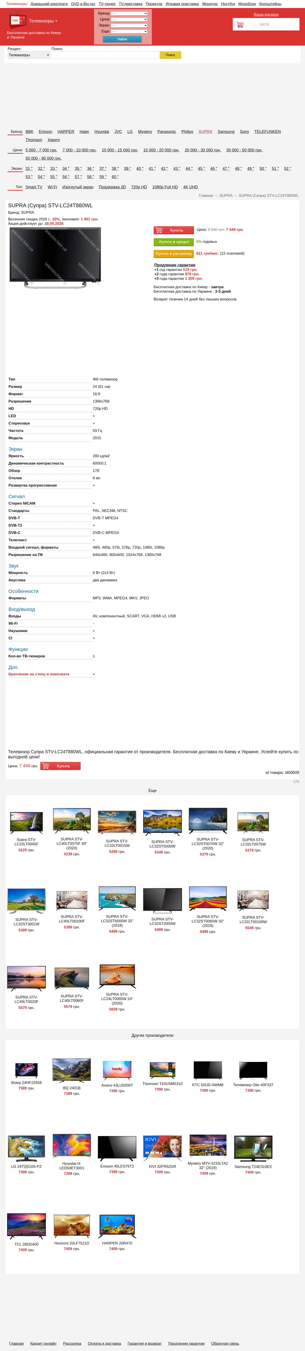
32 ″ (41, 168)
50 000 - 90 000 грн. (44, 158)
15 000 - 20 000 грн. (161, 150)
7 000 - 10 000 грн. (79, 150)
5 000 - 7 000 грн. (41, 150)
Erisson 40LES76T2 (117, 1166)
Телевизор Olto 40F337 (253, 1085)
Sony (244, 131)
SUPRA (205, 131)
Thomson (34, 140)
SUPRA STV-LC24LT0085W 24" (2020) (117, 998)
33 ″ (53, 168)
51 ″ (275, 168)
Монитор (210, 4)
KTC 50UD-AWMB (207, 1085)
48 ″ (238, 168)
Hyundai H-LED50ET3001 (71, 1166)
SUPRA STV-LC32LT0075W (253, 842)
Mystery (145, 131)
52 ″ (287, 168)
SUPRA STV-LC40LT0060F (72, 998)
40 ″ (139, 168)
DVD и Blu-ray (83, 4)
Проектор (154, 4)
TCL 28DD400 (26, 1244)
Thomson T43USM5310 (162, 1084)
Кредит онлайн (43, 1343)
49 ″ (250, 168)
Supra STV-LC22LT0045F (26, 842)
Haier (84, 131)
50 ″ (263, 168)
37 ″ (102, 168)
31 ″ (29, 168)
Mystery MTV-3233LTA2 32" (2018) (208, 1165)
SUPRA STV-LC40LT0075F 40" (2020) (72, 843)
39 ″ (127, 168)
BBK (30, 131)
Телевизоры (16, 4)
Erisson (45, 131)
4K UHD (190, 187)
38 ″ (115, 168)
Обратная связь (225, 1343)
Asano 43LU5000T (117, 1085)
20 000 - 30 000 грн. (203, 150)
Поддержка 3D (112, 187)
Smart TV (34, 187)
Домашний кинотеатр (49, 4)
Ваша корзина (266, 14)
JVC (118, 131)
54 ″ (41, 177)
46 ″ (213, 168)
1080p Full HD (165, 187)
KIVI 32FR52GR (162, 1166)
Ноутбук (228, 4)
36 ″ (90, 168)
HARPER (66, 131)
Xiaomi (54, 140)
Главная (16, 1343)
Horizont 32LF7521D (71, 1243)
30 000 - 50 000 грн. (244, 150)
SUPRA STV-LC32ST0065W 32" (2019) (208, 921)
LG (130, 131)
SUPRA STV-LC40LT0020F (26, 999)
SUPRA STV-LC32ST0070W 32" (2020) (208, 843)
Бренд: (17, 131)
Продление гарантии (186, 1343)
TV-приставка (130, 4)
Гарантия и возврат (145, 1343)
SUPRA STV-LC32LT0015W (117, 843)
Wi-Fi (52, 187)
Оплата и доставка (104, 1343)
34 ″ (65, 168)
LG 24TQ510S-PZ (26, 1166)
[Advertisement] (137, 94)
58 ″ (90, 177)
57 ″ (78, 177)
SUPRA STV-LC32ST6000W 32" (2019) (117, 921)
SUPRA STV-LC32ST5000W (162, 844)
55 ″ (53, 177)
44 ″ (189, 168)
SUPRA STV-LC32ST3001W (26, 922)
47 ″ (226, 168)
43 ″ (176, 168)
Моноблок (247, 4)
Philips (187, 131)
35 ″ (78, 168)
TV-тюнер (107, 4)
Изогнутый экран (78, 187)
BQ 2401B (71, 1088)
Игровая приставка (182, 4)
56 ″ (65, 177)
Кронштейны (270, 4)
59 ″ (102, 177)
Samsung (226, 131)
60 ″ (115, 177)
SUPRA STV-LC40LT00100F (72, 919)
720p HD (139, 187)
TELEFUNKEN (267, 131)
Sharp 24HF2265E (26, 1083)
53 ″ (29, 177)
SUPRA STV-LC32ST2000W (162, 921)
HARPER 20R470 (117, 1243)
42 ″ (164, 168)
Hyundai (101, 131)
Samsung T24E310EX (253, 1167)
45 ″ (201, 168)
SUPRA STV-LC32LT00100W (253, 919)
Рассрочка (72, 1343)
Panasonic (166, 131)
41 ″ (152, 168)
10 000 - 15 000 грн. (120, 150)
